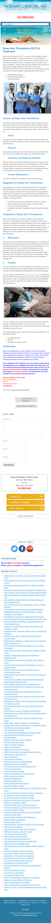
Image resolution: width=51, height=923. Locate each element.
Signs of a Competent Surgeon (15, 803)
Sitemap (44, 902)
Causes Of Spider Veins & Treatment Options (20, 805)
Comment (7, 419)
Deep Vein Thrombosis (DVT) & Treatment (19, 774)
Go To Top (25, 909)
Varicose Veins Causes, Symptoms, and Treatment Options (25, 725)
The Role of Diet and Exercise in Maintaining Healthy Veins (25, 590)
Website (5, 457)
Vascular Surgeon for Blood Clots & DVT (18, 735)
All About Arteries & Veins (13, 781)
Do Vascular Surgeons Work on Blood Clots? (20, 766)
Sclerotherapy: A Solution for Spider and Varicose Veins (24, 617)
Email (5, 449)
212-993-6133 (25, 17)
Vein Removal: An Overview (14, 730)
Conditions (42, 900)
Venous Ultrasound (11, 757)
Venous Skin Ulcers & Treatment (15, 764)
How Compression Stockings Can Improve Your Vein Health (25, 619)
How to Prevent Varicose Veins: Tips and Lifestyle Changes (25, 593)
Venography (11, 206)
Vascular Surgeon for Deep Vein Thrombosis (20, 829)
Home (6, 900)
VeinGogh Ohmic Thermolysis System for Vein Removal (24, 824)
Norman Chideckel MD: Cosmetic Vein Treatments (22, 800)
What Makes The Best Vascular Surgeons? (19, 856)
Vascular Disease (10, 737)
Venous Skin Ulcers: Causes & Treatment (19, 853)
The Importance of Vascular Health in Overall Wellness (23, 609)
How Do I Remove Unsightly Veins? (16, 844)
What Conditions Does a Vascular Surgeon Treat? (22, 885)
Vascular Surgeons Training (14, 786)
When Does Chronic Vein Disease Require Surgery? (22, 752)
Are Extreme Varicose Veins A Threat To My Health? (22, 812)
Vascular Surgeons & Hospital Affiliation (18, 762)
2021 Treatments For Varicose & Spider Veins (20, 841)
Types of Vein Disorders (12, 769)
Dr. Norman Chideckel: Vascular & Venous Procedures (23, 793)
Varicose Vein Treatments (13, 827)
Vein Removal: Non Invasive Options (17, 728)
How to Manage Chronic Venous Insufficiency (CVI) (22, 684)
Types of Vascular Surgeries (26, 406)
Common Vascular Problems (14, 810)
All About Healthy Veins (12, 815)
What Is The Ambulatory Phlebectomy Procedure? (22, 878)
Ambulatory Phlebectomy (13, 778)
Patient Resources (10, 902)
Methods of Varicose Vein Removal (16, 750)
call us (9, 565)
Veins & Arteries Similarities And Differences (19, 817)
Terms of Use (25, 905)
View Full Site (25, 919)
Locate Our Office (24, 902)
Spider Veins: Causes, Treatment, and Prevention (21, 723)
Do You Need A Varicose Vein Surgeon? (18, 861)
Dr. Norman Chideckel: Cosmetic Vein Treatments (21, 807)
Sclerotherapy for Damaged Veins (16, 863)
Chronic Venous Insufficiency (26, 400)
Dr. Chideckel (22, 900)
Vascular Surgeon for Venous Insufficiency (19, 858)
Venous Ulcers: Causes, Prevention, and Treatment (22, 711)
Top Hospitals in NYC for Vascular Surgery (19, 795)
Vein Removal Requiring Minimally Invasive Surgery (22, 733)
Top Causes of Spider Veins (14, 875)
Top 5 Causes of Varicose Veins (15, 834)
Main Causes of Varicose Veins (15, 754)
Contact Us (35, 902)
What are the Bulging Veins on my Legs (18, 832)
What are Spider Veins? (12, 822)
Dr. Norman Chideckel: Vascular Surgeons (19, 798)
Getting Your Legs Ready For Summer (17, 880)
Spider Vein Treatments (12, 747)
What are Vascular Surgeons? (14, 820)
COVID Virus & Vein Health (13, 873)
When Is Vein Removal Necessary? (16, 783)
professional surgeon (33, 275)
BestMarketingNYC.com (29, 915)
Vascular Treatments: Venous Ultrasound (18, 851)
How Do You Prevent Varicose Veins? (17, 839)
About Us (13, 900)
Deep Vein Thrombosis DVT (21, 390)
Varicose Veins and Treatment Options (17, 740)
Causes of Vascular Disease (14, 742)
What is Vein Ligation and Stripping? (17, 882)
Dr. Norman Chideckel (20, 371)
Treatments (33, 900)
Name (5, 441)
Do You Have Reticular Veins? (15, 870)
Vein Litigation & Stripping (13, 759)
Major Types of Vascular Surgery (15, 836)
